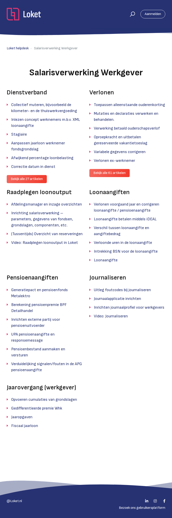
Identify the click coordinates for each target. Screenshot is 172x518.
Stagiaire (19, 134)
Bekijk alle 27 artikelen (27, 179)
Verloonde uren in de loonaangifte (123, 242)
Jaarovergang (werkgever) (41, 387)
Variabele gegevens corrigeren (120, 152)
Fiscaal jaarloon (24, 425)
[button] (130, 14)
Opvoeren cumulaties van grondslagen (44, 399)
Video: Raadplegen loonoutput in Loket (44, 242)
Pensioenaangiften (32, 277)
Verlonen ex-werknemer (114, 160)
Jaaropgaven (21, 417)
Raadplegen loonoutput (39, 192)
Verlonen (101, 92)
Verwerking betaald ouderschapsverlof (127, 128)
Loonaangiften (109, 192)
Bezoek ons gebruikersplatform (142, 508)
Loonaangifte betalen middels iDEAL (125, 219)
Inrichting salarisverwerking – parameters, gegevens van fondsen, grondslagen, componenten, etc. (42, 219)
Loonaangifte (106, 260)
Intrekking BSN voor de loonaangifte (126, 251)
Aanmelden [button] (153, 14)
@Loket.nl (14, 501)
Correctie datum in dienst (33, 166)
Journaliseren (107, 277)
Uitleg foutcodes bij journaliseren (122, 290)
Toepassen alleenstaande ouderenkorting (129, 104)
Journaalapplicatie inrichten (117, 298)
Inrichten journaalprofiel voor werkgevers (129, 307)
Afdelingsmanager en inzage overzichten (46, 204)
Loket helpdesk (18, 48)
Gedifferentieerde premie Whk (36, 408)
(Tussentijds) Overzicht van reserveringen (47, 234)
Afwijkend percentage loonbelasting (42, 158)
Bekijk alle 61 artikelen (109, 173)
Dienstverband (27, 92)
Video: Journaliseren (111, 316)
